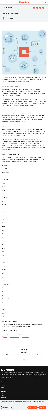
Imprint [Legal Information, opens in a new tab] (33, 404)
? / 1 (3, 291)
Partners (3, 385)
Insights (2, 387)
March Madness (15, 335)
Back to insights (7, 7)
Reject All (42, 407)
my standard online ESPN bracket (32, 139)
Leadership (3, 393)
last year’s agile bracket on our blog (20, 326)
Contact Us (3, 397)
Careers (2, 395)
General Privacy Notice (5, 404)
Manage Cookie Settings (7, 407)
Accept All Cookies (32, 407)
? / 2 (3, 277)
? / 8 (3, 248)
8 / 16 (3, 226)
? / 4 (3, 262)
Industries (3, 383)
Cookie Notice (29, 404)
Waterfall (25, 335)
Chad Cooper (13, 330)
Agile (5, 335)
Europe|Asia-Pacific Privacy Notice (18, 404)
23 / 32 (4, 205)
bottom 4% (19, 79)
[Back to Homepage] (24, 2)
